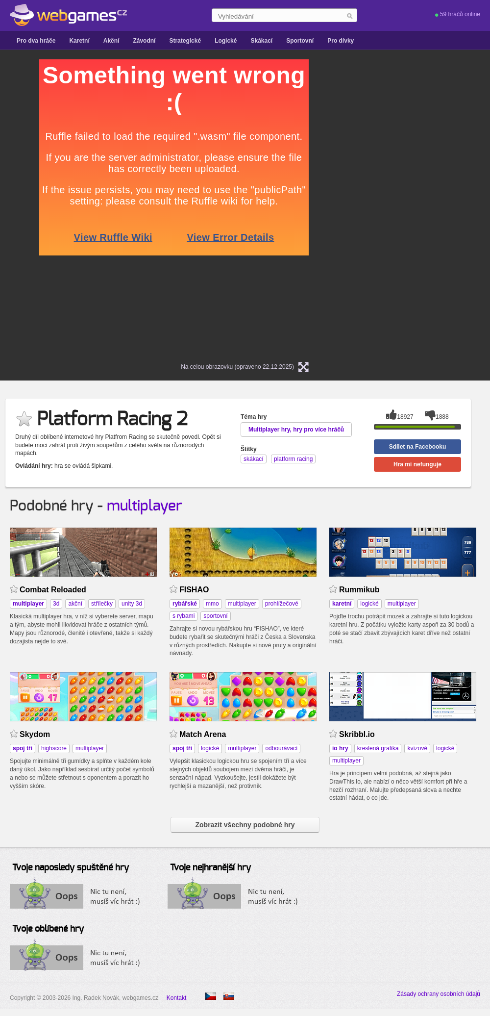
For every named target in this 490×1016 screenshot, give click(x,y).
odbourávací (281, 748)
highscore (54, 748)
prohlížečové (281, 603)
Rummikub (359, 589)
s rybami (183, 615)
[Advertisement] (411, 206)
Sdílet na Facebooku (417, 446)
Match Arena (202, 734)
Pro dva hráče (36, 40)
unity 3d (132, 603)
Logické (226, 40)
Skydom (35, 734)
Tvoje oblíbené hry (48, 929)
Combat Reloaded (53, 589)
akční (75, 603)
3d (56, 603)
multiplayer (144, 506)
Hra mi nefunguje (417, 464)
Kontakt (177, 997)
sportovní (215, 615)
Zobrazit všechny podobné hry (244, 825)
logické (369, 603)
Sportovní (300, 40)
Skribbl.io (357, 734)
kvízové (417, 748)
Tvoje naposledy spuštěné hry (70, 868)
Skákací (261, 40)
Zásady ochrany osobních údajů (438, 994)
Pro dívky (340, 40)
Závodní (144, 40)
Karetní (79, 40)
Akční (111, 40)
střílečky (102, 603)
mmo (212, 603)
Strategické (185, 40)
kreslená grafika (378, 748)
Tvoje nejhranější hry (210, 868)
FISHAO (194, 589)
